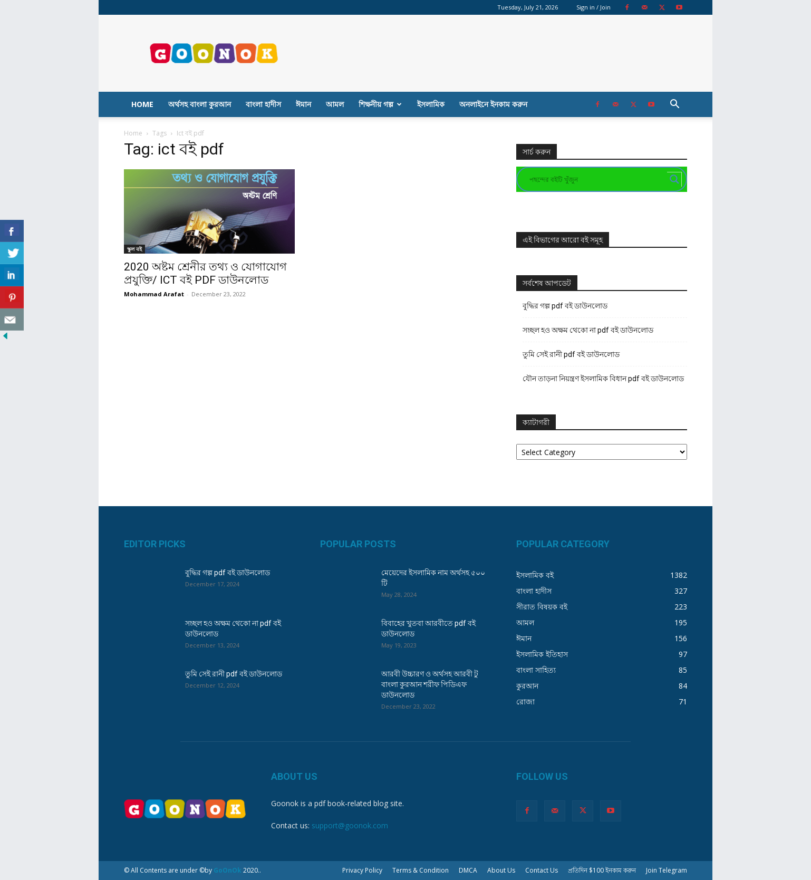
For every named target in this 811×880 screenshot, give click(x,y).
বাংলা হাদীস (263, 104)
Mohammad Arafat (154, 294)
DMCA (468, 870)
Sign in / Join (593, 7)
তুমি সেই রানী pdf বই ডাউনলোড (571, 354)
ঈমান (303, 104)
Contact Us (541, 870)
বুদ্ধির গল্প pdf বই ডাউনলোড (565, 306)
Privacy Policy (362, 870)
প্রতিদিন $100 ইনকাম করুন (602, 870)
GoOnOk (228, 870)
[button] (674, 105)
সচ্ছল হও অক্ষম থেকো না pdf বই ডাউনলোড (588, 330)
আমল (335, 104)
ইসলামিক (431, 104)
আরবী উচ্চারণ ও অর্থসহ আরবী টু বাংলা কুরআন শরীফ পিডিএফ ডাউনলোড (429, 684)
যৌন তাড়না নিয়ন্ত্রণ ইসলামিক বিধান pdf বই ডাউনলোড (603, 378)
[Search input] (596, 179)
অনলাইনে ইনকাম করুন (493, 104)
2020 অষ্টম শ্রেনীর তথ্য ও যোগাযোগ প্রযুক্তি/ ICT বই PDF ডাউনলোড (205, 273)
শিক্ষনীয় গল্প (380, 104)
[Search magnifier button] (674, 179)
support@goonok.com (350, 825)
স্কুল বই (134, 249)
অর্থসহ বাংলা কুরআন (199, 104)
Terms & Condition (420, 870)
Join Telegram (666, 870)
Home (142, 104)
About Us (501, 870)
